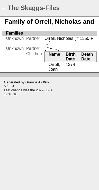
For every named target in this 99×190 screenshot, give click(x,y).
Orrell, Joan (54, 67)
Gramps (31, 82)
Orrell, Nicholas (58, 38)
